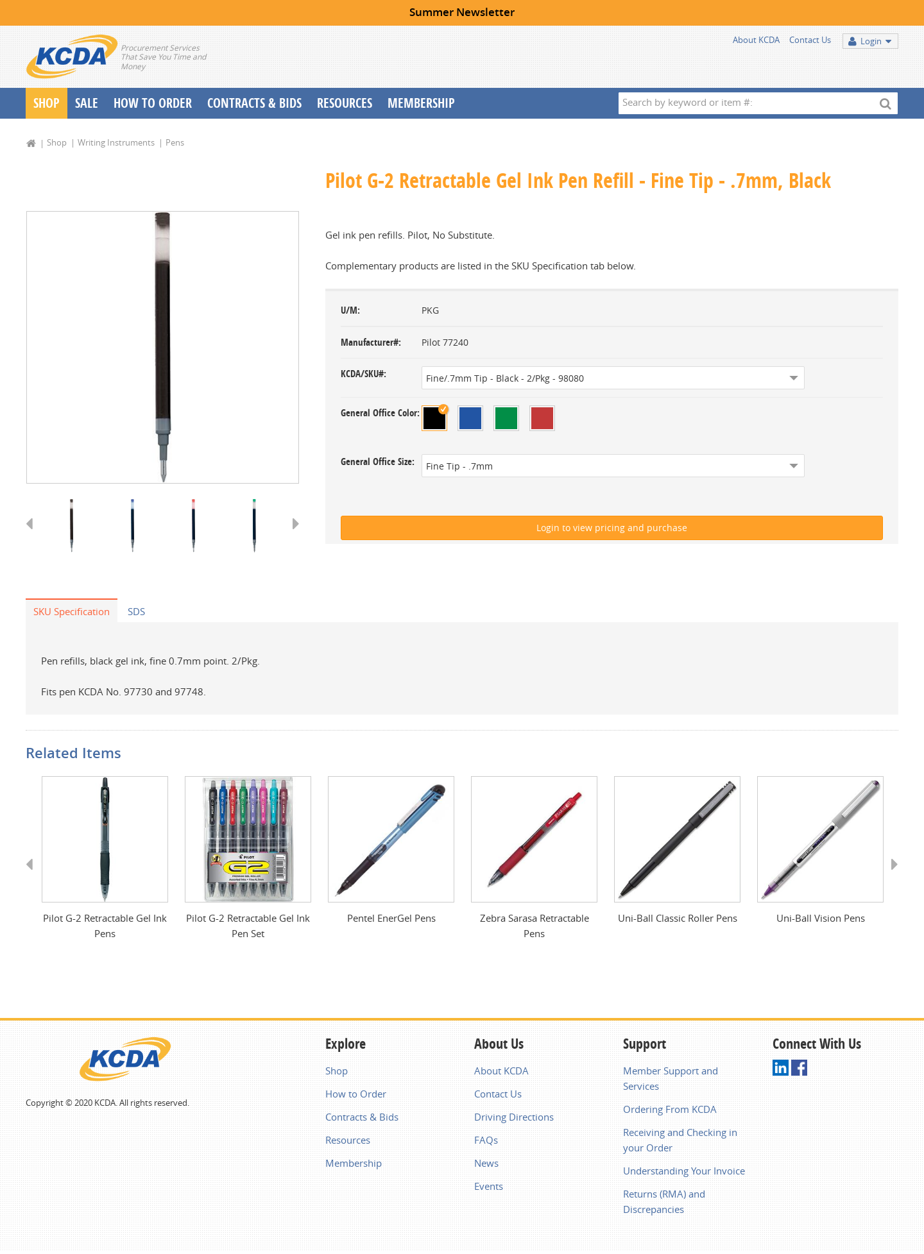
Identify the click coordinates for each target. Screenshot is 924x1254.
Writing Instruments (116, 142)
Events (488, 1188)
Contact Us (810, 40)
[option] (163, 348)
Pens (175, 142)
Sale (86, 103)
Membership (421, 103)
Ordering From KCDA (670, 1111)
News (486, 1165)
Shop (46, 103)
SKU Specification (71, 612)
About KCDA (756, 40)
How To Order (153, 103)
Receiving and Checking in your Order (680, 1142)
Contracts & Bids (254, 103)
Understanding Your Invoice (684, 1173)
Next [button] (292, 537)
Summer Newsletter (462, 11)
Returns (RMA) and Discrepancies (664, 1204)
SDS (136, 612)
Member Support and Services (670, 1081)
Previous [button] (34, 537)
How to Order (355, 1096)
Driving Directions (514, 1119)
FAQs (486, 1142)
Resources (344, 103)
